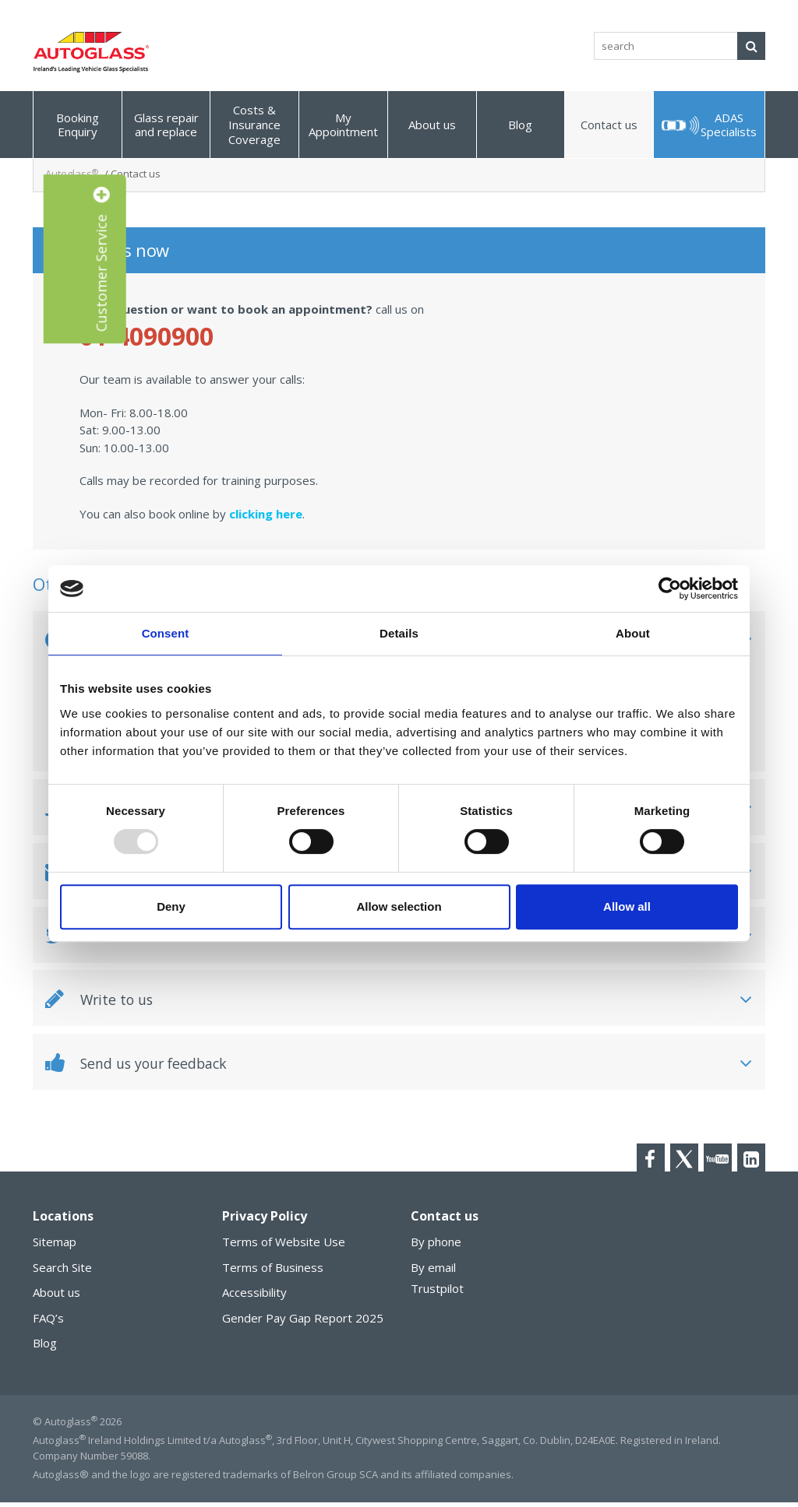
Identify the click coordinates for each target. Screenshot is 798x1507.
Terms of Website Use (283, 1247)
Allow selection (398, 906)
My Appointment (343, 125)
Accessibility (254, 1297)
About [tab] (633, 633)
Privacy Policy (264, 1221)
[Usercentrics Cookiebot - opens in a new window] (670, 588)
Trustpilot (437, 1294)
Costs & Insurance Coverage (254, 124)
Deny (171, 906)
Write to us (103, 1002)
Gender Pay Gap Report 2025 (302, 1322)
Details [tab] (399, 633)
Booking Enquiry (77, 125)
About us (432, 124)
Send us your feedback (146, 1066)
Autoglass (71, 174)
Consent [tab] (165, 633)
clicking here (265, 514)
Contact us (609, 124)
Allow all (627, 906)
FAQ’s (48, 1322)
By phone (436, 1247)
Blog (520, 124)
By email (433, 1272)
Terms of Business (272, 1272)
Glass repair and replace (166, 125)
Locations (63, 1221)
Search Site (62, 1272)
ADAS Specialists (729, 125)
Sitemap (54, 1247)
